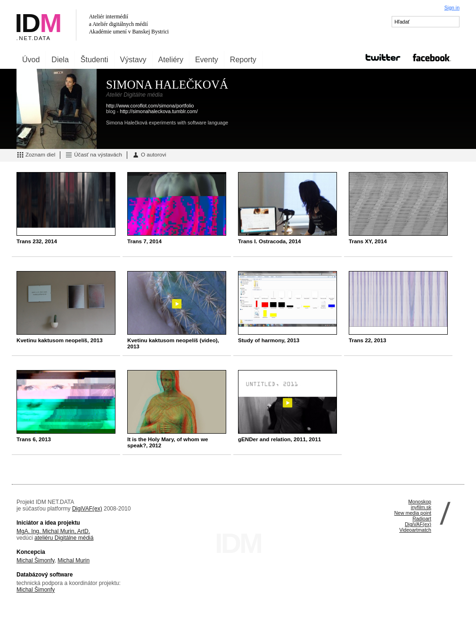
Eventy (206, 60)
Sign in (452, 7)
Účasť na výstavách (93, 155)
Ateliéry (170, 60)
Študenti (94, 60)
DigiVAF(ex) (87, 508)
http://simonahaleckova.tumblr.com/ (158, 111)
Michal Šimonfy (35, 560)
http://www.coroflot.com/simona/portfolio (150, 105)
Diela (59, 60)
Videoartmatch (415, 530)
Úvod (31, 60)
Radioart (421, 518)
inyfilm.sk (421, 507)
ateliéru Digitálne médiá (63, 538)
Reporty (243, 60)
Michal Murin (73, 560)
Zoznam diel (35, 155)
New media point (412, 513)
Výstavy (133, 60)
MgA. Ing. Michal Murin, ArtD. (53, 531)
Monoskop (419, 501)
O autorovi (149, 155)
